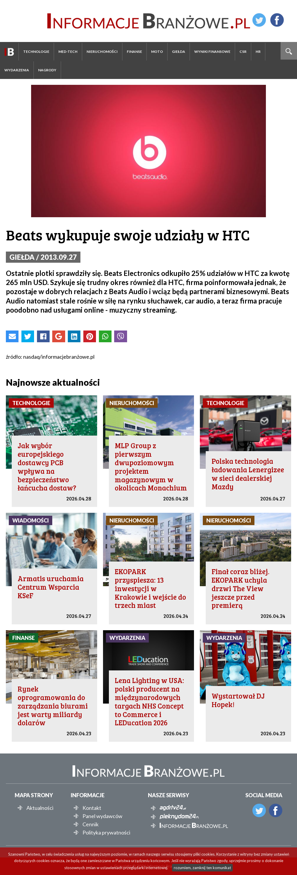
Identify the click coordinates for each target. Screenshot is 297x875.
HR (258, 51)
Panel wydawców (102, 816)
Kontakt (91, 808)
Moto (157, 51)
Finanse (134, 51)
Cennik (90, 824)
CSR (243, 51)
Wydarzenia (16, 70)
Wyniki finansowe (212, 51)
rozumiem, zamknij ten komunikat (202, 867)
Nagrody (47, 70)
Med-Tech (67, 51)
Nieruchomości (102, 51)
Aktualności (39, 808)
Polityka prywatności (106, 832)
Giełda (178, 51)
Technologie (36, 51)
